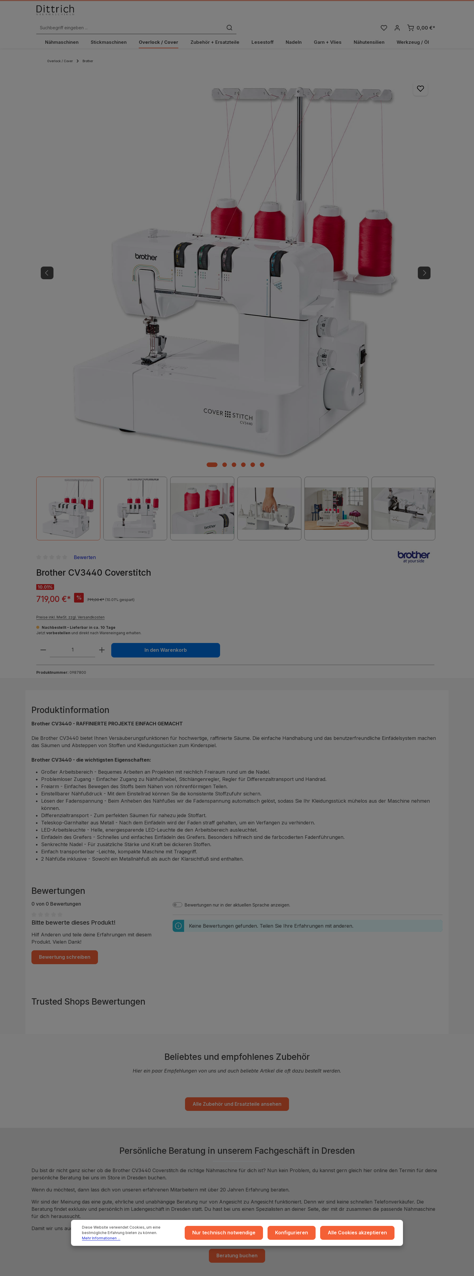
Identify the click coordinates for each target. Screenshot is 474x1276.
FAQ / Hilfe (364, 1140)
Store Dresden (262, 1131)
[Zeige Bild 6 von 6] (177, 290)
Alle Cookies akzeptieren (361, 1234)
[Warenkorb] (421, 16)
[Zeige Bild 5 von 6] (168, 290)
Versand (256, 1102)
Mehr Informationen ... (151, 1237)
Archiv (254, 1140)
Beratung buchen (237, 919)
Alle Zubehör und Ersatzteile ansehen (237, 768)
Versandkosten (333, 1269)
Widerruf (151, 1121)
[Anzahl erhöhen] (343, 172)
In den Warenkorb (395, 172)
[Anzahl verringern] (284, 172)
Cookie (149, 1131)
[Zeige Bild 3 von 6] (149, 290)
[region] (150, 203)
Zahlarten (257, 1111)
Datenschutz (154, 1111)
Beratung (363, 1111)
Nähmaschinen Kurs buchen (73, 1155)
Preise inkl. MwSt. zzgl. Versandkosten (312, 139)
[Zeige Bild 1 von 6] (127, 290)
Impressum (152, 1092)
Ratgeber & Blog (370, 1092)
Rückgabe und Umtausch (273, 1121)
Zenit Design (225, 1269)
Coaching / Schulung (374, 1102)
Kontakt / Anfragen (372, 1131)
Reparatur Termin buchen (70, 1167)
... (249, 1092)
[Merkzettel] (382, 16)
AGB (146, 1102)
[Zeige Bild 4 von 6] (158, 290)
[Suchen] (330, 16)
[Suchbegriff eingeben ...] (230, 16)
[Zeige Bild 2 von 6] (140, 290)
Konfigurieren (302, 1234)
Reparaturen (366, 1121)
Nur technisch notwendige (241, 1234)
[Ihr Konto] (396, 16)
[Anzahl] (313, 172)
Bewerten (326, 79)
